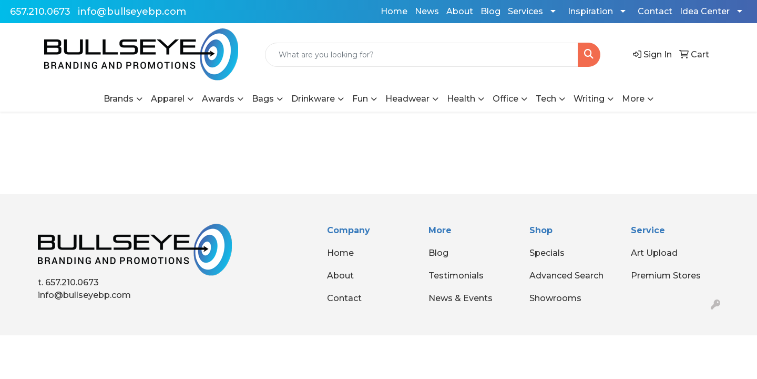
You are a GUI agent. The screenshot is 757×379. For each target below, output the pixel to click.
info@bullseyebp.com (132, 11)
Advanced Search (566, 276)
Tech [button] (546, 99)
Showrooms (555, 298)
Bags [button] (263, 99)
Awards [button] (218, 99)
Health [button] (461, 99)
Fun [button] (360, 99)
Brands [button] (119, 99)
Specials (547, 253)
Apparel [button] (168, 99)
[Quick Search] (421, 55)
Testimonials (456, 276)
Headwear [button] (407, 99)
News (427, 11)
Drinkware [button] (313, 99)
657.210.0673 (40, 11)
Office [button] (505, 99)
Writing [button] (589, 99)
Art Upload (654, 253)
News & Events (460, 298)
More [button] (633, 99)
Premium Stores (666, 276)
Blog (490, 11)
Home (394, 11)
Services (525, 11)
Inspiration (590, 11)
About (459, 11)
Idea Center (705, 11)
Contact (655, 11)
